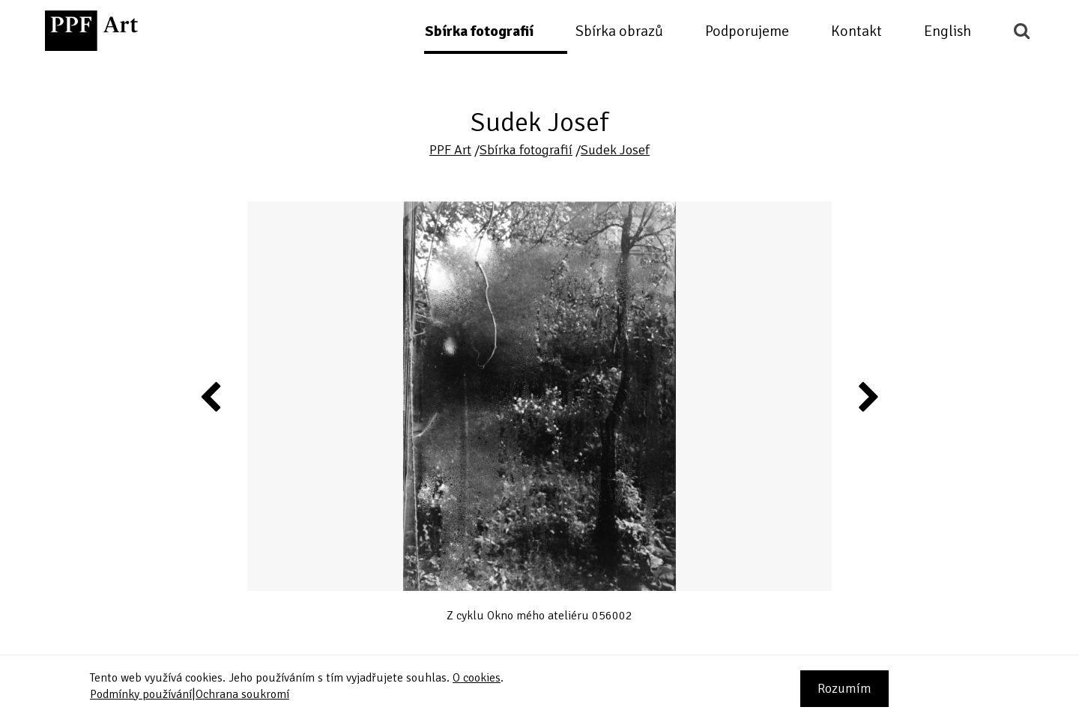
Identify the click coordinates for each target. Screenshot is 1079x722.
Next (867, 396)
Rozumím (844, 688)
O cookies (477, 677)
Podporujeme (747, 31)
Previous (211, 396)
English (947, 31)
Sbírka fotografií (479, 31)
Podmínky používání (141, 694)
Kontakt (856, 31)
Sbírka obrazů (619, 31)
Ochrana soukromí (242, 694)
